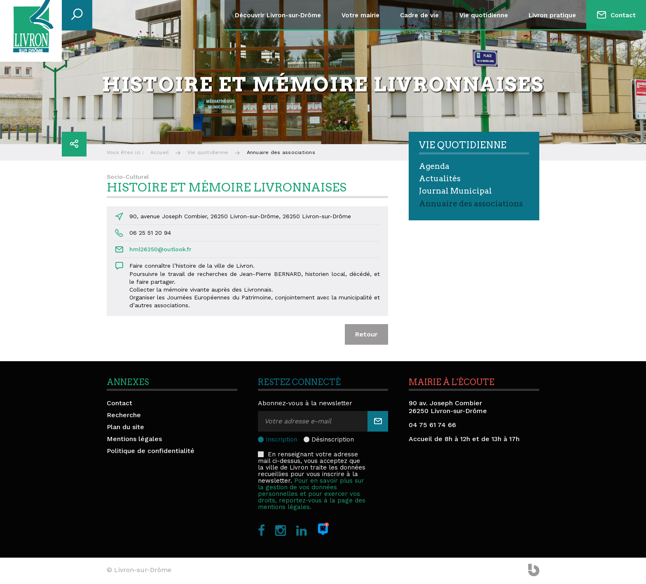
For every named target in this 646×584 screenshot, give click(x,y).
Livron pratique (552, 15)
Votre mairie (360, 15)
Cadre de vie (419, 15)
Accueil (159, 152)
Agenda (434, 166)
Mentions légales (134, 439)
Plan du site (125, 427)
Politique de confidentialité (150, 451)
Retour (366, 334)
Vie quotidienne (483, 15)
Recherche (124, 415)
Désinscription (332, 439)
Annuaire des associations (471, 204)
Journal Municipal (455, 191)
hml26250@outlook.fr (160, 249)
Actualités (440, 178)
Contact (623, 15)
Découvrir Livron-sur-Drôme (278, 15)
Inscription (281, 439)
